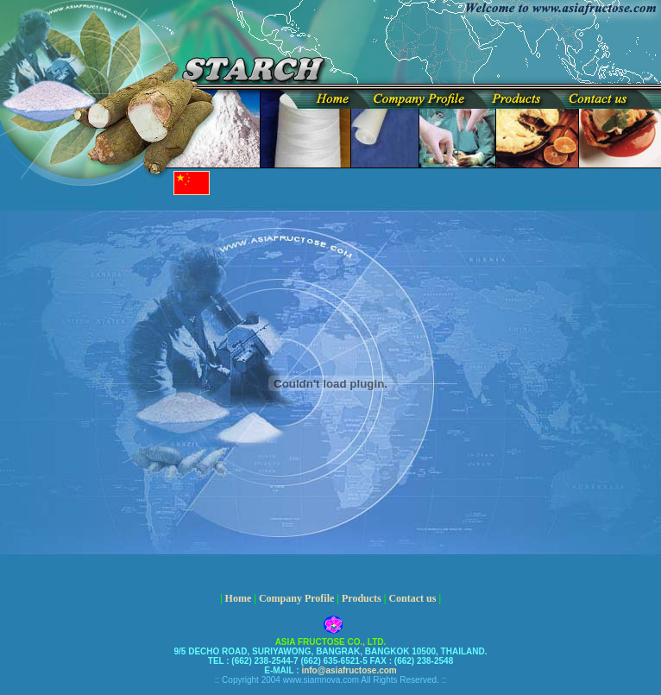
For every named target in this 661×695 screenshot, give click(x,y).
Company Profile (296, 598)
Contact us (412, 598)
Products (361, 598)
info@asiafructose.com (348, 670)
